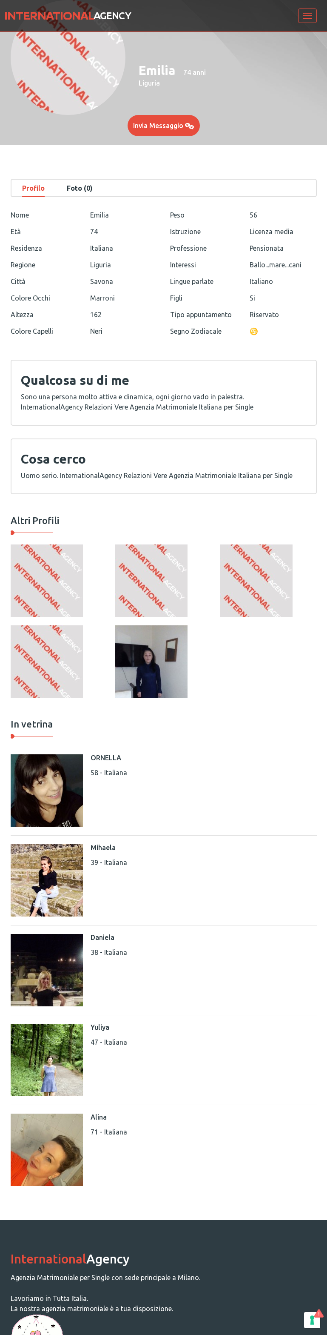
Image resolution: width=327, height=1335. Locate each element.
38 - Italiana (109, 952)
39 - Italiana (109, 862)
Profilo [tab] (33, 188)
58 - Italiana (109, 772)
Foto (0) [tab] (80, 188)
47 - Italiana (109, 1042)
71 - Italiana (109, 1132)
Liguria (149, 83)
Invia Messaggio (163, 125)
